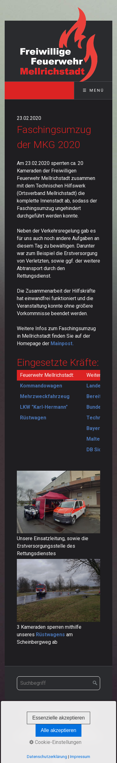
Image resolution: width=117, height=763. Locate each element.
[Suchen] (95, 683)
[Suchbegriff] (58, 683)
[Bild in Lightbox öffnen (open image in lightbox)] (58, 502)
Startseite (33, 714)
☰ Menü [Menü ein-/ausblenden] (93, 90)
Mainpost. (62, 343)
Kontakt (57, 714)
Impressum (82, 714)
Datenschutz (60, 722)
